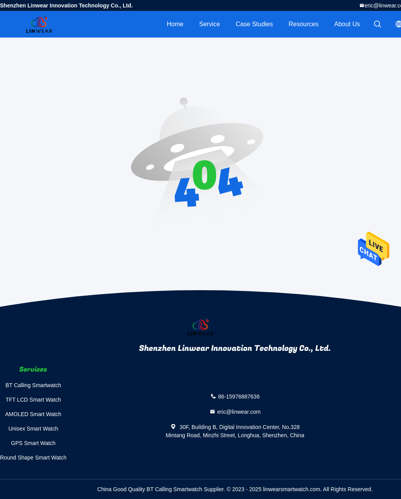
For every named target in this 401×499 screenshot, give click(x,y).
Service (209, 24)
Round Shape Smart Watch (33, 457)
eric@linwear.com (239, 412)
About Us (347, 24)
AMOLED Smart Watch (33, 414)
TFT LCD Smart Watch (33, 400)
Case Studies (254, 24)
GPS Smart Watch (33, 443)
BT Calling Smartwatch (33, 385)
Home (175, 24)
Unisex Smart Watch (33, 428)
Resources (303, 24)
